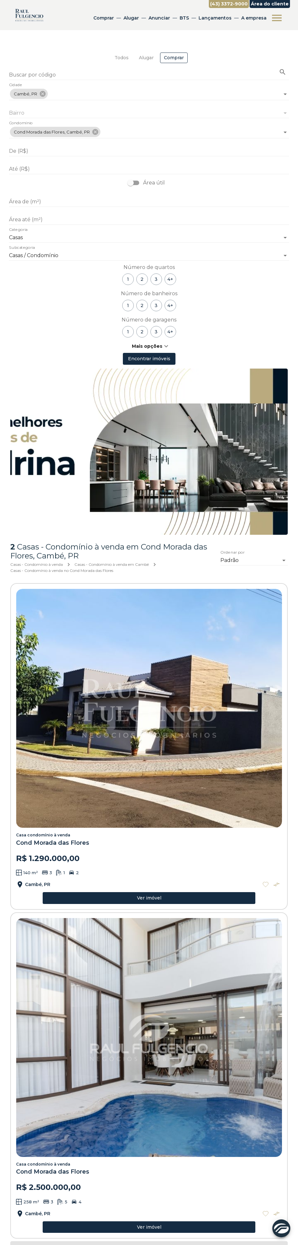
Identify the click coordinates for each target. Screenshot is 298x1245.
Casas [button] (16, 237)
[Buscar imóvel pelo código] (282, 72)
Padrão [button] (229, 560)
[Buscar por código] (149, 75)
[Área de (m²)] (149, 202)
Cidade (15, 85)
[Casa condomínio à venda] (149, 708)
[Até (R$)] (149, 169)
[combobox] (149, 91)
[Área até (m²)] (149, 220)
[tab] (121, 58)
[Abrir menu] (277, 18)
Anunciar (159, 18)
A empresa (254, 18)
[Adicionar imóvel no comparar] (276, 884)
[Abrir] (285, 94)
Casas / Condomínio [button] (33, 255)
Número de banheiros (149, 293)
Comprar (103, 18)
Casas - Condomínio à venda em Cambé (111, 564)
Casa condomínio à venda (43, 835)
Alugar (131, 18)
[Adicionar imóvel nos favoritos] (265, 884)
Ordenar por (232, 553)
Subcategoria (22, 248)
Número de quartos (149, 267)
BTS (184, 18)
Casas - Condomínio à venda (36, 564)
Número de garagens (149, 320)
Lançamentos (215, 18)
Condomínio (21, 123)
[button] (29, 94)
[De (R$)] (149, 151)
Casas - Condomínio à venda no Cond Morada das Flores (61, 570)
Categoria (18, 230)
